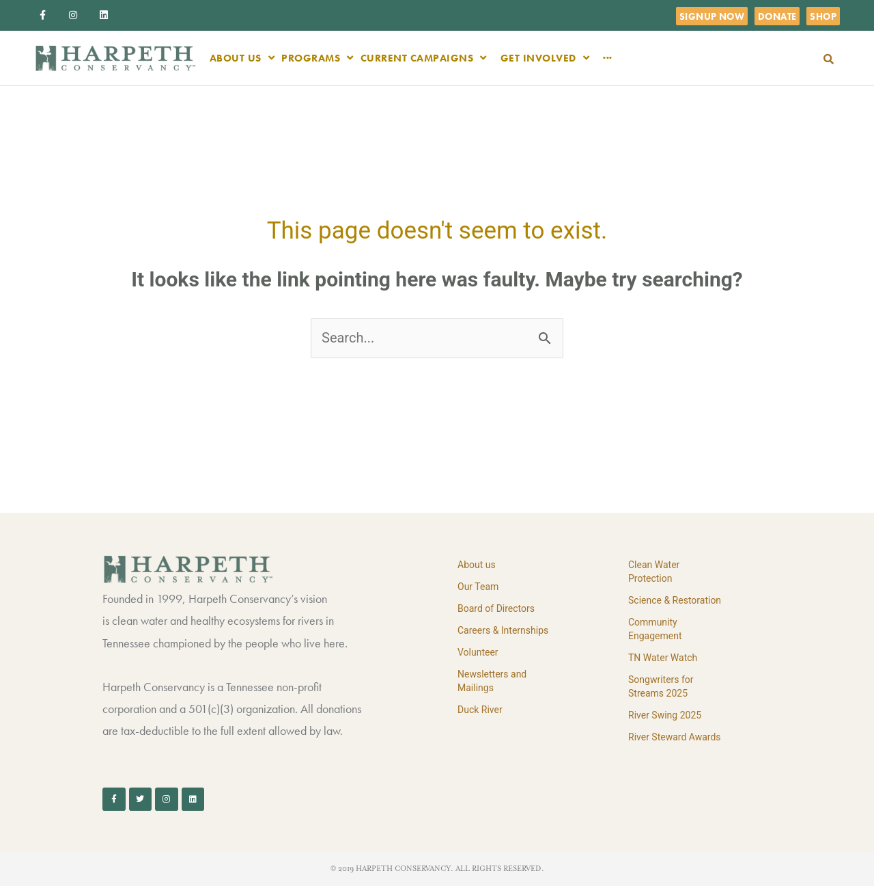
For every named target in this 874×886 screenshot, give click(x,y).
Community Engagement (654, 629)
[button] (828, 59)
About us (476, 564)
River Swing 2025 (664, 715)
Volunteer (477, 652)
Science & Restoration (674, 600)
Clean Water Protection (653, 571)
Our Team (477, 586)
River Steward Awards (674, 736)
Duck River (480, 709)
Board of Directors (496, 608)
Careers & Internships (502, 630)
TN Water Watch (662, 657)
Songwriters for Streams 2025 (661, 686)
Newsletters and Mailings (491, 681)
